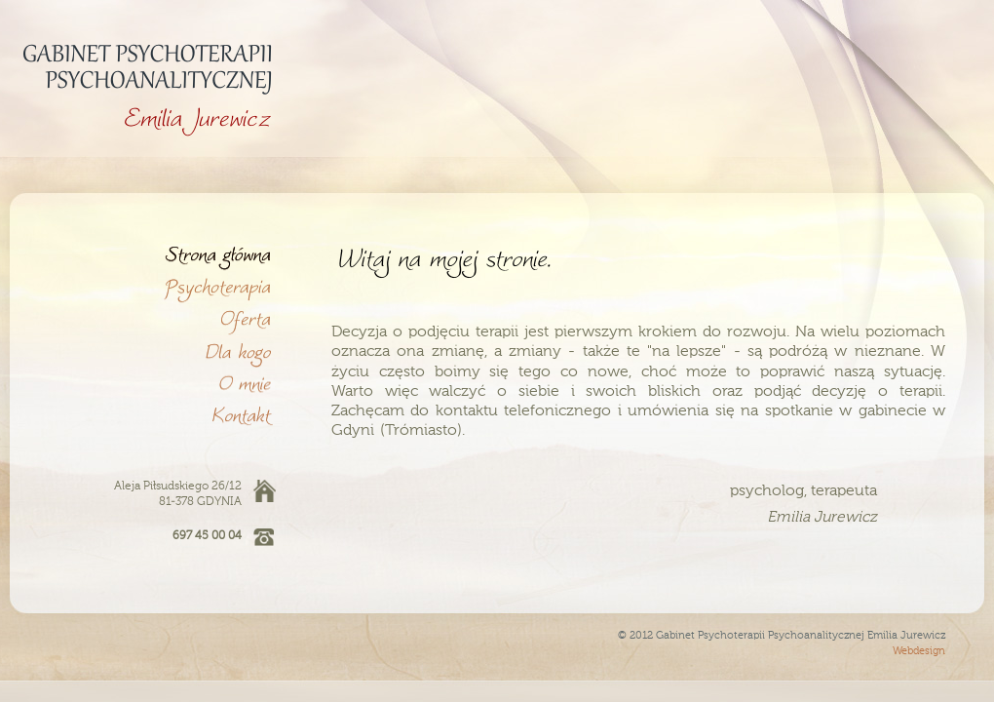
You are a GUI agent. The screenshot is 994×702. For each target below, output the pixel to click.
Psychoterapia (151, 287)
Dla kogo (151, 351)
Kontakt (151, 415)
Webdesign (919, 651)
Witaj (151, 255)
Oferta (151, 319)
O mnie (151, 384)
